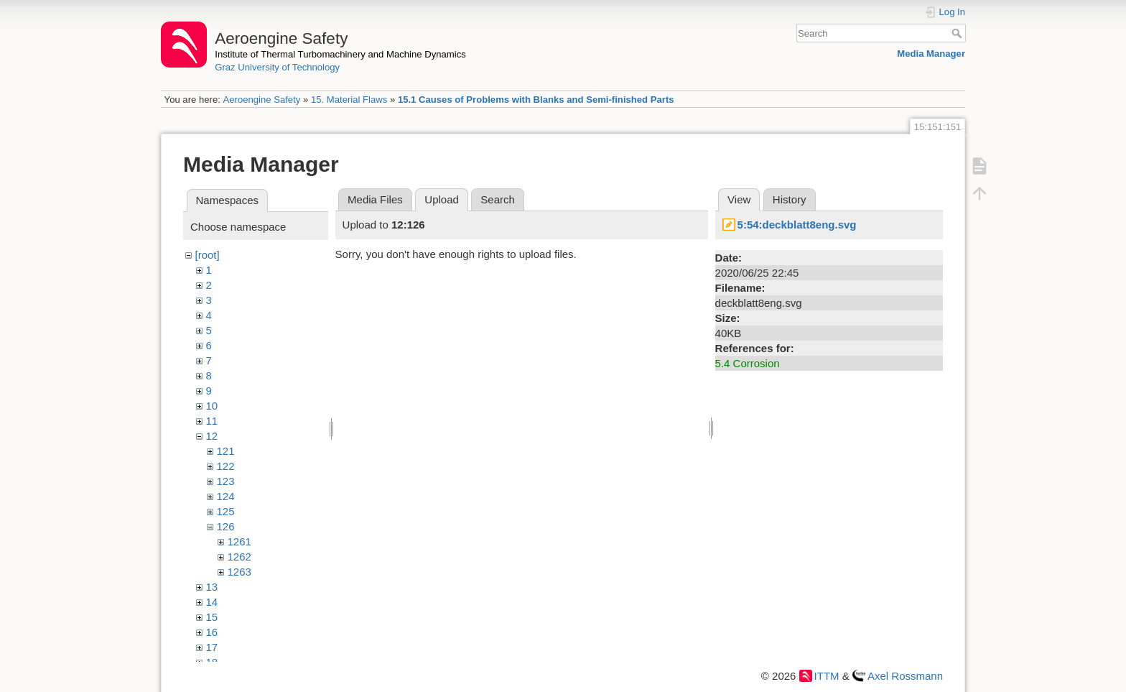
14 (212, 602)
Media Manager (931, 53)
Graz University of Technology (277, 67)
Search (958, 33)
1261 (239, 541)
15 (212, 617)
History (789, 199)
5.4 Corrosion (747, 363)
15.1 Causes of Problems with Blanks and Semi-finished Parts (536, 99)
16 (212, 632)
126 (226, 526)
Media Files (375, 199)
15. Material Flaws (349, 99)
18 (212, 662)
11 (212, 421)
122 (226, 466)
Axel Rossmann (905, 676)
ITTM (826, 676)
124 (226, 496)
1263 (239, 572)
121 (226, 451)
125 (226, 511)
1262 (239, 556)
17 (212, 647)
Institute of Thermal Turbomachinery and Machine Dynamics (340, 54)
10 (212, 406)
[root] (207, 255)
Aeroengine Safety (261, 99)
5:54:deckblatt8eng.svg (797, 224)
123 (226, 481)
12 (212, 436)
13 (212, 587)
